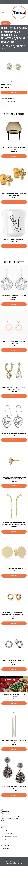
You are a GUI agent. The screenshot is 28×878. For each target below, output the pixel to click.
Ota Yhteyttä (13, 862)
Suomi (4, 2)
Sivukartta (19, 863)
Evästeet (20, 862)
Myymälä (5, 23)
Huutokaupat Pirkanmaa (10, 836)
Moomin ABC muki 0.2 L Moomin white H (14, 239)
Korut (9, 82)
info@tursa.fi (23, 2)
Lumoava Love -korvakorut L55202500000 (14, 433)
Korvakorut (14, 82)
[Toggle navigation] (3, 12)
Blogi (5, 839)
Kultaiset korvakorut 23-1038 (14, 569)
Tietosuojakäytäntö (11, 863)
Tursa (5, 830)
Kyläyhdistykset (8, 833)
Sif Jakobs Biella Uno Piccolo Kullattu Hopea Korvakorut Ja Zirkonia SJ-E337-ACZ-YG (14, 614)
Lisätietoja (14, 92)
